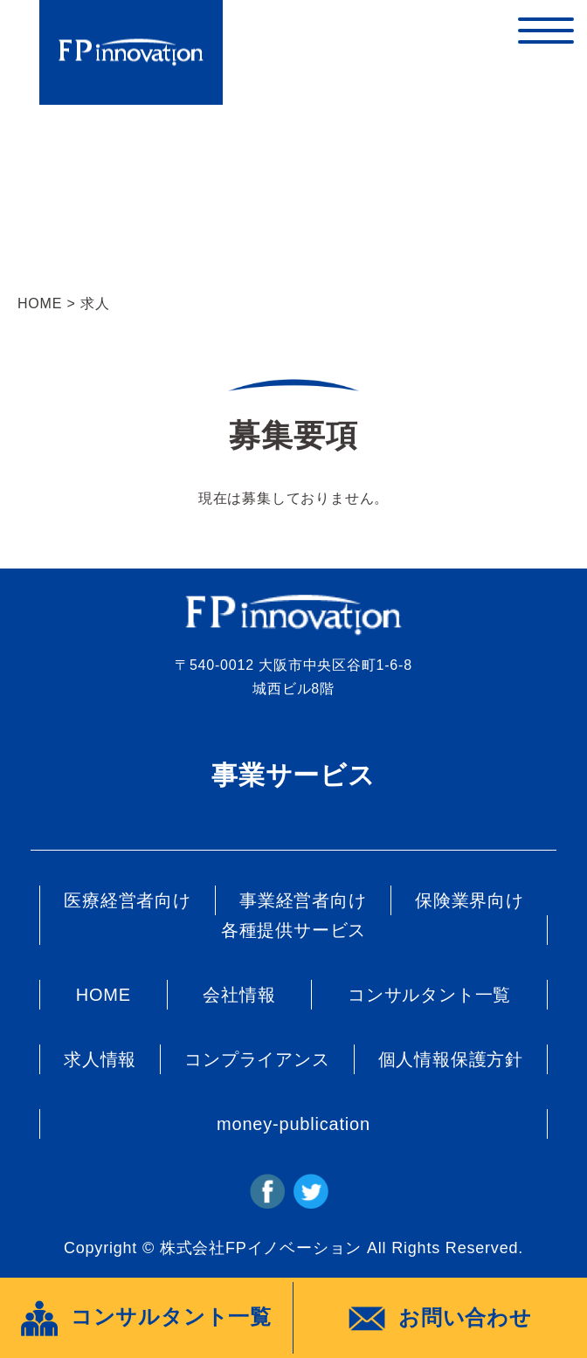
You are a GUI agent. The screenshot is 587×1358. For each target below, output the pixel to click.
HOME (39, 303)
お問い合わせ (440, 1319)
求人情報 (100, 1059)
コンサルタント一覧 (429, 994)
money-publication (293, 1124)
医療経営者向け (127, 900)
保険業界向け (469, 900)
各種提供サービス (293, 930)
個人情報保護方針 (450, 1059)
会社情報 (239, 994)
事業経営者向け (303, 900)
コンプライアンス (256, 1059)
